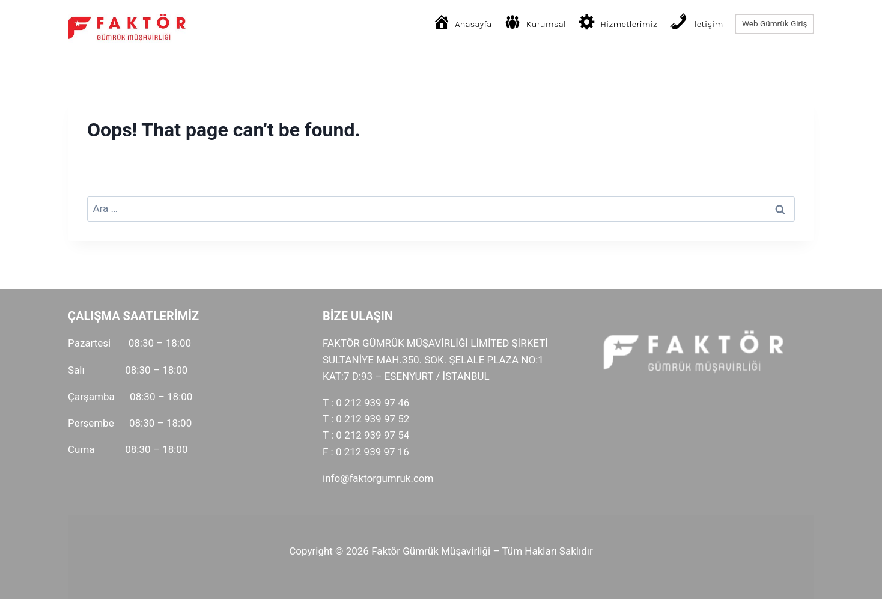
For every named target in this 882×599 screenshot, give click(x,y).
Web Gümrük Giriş (774, 23)
